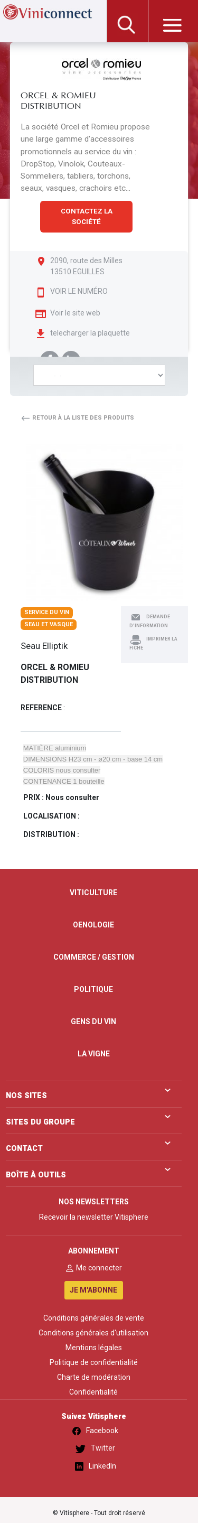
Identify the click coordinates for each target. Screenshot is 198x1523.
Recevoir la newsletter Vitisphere (93, 1217)
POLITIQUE (93, 989)
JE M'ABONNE (93, 1290)
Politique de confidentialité (94, 1362)
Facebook (93, 1430)
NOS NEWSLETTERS (94, 1201)
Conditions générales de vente (93, 1318)
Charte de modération (93, 1377)
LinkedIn (93, 1466)
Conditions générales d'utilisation (93, 1333)
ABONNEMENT (93, 1251)
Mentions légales (93, 1347)
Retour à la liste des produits (77, 417)
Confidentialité (93, 1392)
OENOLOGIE (93, 925)
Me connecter (93, 1268)
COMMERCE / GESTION (93, 957)
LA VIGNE (94, 1054)
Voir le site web (75, 313)
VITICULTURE (93, 892)
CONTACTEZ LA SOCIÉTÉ (86, 216)
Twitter (93, 1448)
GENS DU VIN (93, 1021)
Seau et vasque (48, 624)
